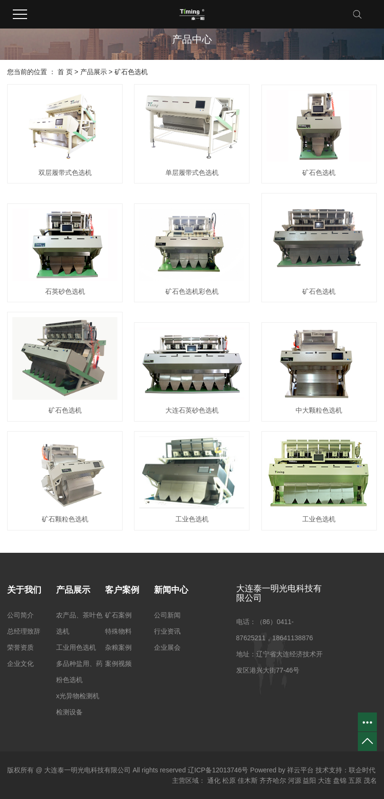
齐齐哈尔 (272, 780)
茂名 (370, 780)
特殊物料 (118, 631)
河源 (294, 780)
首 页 (65, 72)
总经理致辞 (23, 631)
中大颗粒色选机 (319, 410)
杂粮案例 (118, 647)
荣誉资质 (20, 647)
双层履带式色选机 (65, 172)
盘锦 (339, 780)
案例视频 (118, 663)
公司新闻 (167, 615)
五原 (355, 780)
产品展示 (93, 72)
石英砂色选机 (65, 291)
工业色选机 (192, 519)
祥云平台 (300, 770)
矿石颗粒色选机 (65, 519)
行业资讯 (167, 631)
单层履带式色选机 (192, 172)
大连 (324, 780)
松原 (229, 780)
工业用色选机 (76, 647)
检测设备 (69, 712)
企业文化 (20, 663)
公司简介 (20, 615)
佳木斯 (248, 780)
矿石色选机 (131, 72)
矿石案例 (118, 615)
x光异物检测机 (77, 696)
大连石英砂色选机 (192, 410)
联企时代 (362, 770)
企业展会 (167, 647)
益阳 (309, 780)
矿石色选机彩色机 (192, 291)
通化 (214, 780)
